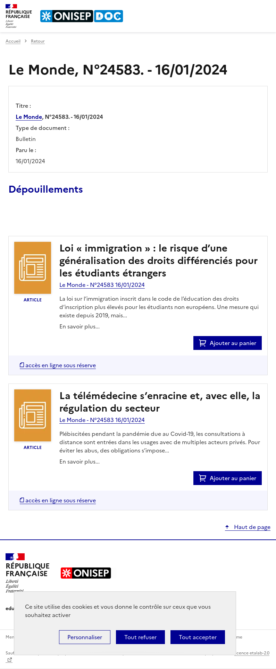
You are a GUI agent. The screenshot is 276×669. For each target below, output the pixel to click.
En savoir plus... (79, 326)
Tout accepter (198, 637)
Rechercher (252, 8)
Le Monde (29, 117)
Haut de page (251, 527)
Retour (38, 41)
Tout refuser (140, 637)
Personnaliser (84, 637)
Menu (266, 8)
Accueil (13, 41)
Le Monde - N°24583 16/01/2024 (102, 285)
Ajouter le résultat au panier (54, 220)
